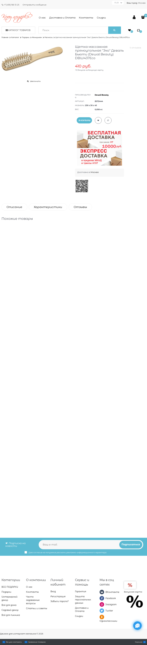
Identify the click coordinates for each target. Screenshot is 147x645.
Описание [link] (14, 207)
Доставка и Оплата (62, 17)
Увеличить (35, 81)
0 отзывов (135, 47)
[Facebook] (102, 598)
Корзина (138, 642)
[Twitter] (102, 610)
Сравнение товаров (36, 642)
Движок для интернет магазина (18, 633)
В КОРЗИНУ (84, 120)
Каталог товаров (19, 30)
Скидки (101, 17)
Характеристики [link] (48, 207)
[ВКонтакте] (102, 592)
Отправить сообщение (34, 5)
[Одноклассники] (102, 617)
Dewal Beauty (102, 95)
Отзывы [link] (80, 207)
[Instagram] (102, 604)
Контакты (86, 17)
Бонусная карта (133, 591)
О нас (42, 17)
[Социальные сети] (137, 625)
